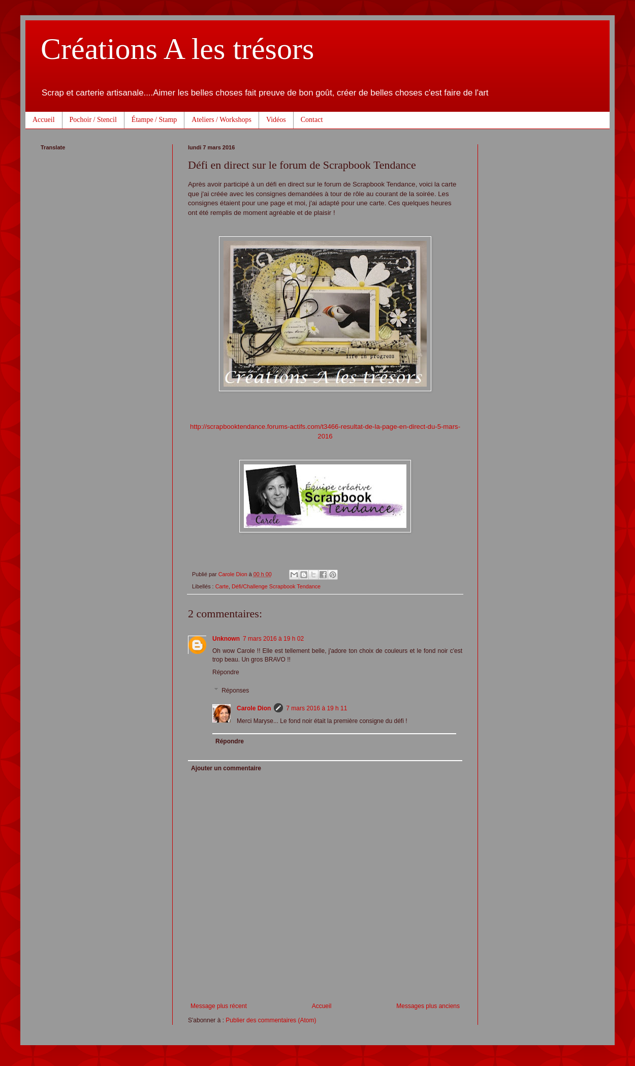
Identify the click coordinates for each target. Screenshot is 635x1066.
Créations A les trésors (177, 49)
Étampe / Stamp (154, 119)
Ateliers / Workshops (221, 119)
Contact (312, 119)
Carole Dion (254, 708)
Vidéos (276, 119)
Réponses (235, 690)
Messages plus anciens (428, 1006)
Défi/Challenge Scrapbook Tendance (276, 586)
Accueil (44, 119)
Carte (222, 586)
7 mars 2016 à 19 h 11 (316, 708)
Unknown (226, 638)
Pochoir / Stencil (93, 119)
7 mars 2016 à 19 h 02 (273, 638)
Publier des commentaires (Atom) (271, 1020)
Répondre (225, 672)
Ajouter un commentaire (226, 768)
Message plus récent (218, 1006)
